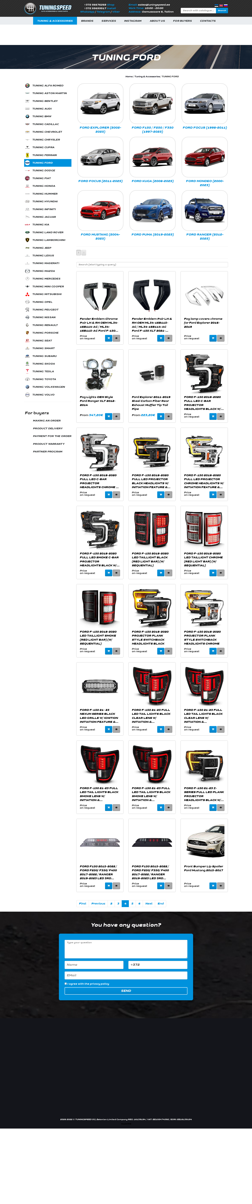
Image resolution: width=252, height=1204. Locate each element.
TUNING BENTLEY (45, 101)
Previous (98, 903)
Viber (116, 11)
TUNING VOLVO (43, 394)
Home (129, 76)
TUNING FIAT (41, 178)
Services (108, 20)
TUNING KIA (40, 224)
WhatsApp (87, 11)
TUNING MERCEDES (46, 278)
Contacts (208, 20)
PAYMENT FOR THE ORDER (52, 436)
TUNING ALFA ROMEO (48, 85)
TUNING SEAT (42, 340)
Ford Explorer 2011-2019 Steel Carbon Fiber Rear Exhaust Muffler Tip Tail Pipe (151, 403)
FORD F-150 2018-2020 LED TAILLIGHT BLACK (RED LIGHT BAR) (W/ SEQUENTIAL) (150, 559)
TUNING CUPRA (43, 147)
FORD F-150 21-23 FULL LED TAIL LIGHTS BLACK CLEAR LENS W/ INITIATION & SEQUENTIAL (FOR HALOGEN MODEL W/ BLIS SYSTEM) (151, 716)
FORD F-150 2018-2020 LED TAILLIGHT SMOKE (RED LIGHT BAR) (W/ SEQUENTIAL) (98, 637)
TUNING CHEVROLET (47, 131)
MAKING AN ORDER (47, 420)
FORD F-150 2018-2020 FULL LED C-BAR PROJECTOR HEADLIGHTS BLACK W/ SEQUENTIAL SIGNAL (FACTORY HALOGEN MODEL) (202, 403)
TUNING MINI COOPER (48, 286)
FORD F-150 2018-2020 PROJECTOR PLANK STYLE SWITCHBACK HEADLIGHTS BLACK (150, 637)
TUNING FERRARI (44, 155)
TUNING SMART (43, 348)
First (82, 903)
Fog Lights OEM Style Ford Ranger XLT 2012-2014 (97, 401)
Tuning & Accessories (55, 20)
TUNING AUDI (42, 108)
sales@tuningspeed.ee (154, 4)
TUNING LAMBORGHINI (48, 240)
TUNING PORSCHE (45, 332)
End (161, 903)
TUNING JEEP (41, 248)
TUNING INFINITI (44, 209)
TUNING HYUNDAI (45, 201)
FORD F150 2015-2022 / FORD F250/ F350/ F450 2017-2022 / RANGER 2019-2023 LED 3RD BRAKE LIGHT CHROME (98, 872)
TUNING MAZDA (43, 271)
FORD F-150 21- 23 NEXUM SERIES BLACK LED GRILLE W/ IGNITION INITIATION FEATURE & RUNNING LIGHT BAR (99, 716)
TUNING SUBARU (44, 356)
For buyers (182, 20)
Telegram (103, 11)
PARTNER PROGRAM (47, 451)
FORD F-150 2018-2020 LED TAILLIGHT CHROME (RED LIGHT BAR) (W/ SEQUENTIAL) (203, 559)
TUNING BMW (41, 116)
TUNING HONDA (43, 186)
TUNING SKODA (43, 363)
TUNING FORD (42, 162)
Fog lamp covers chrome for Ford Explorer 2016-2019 (203, 323)
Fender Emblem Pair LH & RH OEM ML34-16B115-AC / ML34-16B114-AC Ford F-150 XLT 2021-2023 (152, 324)
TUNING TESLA (43, 371)
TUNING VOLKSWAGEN (48, 387)
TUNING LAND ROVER (47, 232)
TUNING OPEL (42, 302)
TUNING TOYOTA (44, 379)
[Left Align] (78, 252)
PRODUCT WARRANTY (48, 444)
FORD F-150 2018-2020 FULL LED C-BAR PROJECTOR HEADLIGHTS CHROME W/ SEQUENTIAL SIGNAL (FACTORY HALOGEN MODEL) (100, 481)
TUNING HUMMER (45, 193)
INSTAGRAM (133, 20)
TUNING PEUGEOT (45, 309)
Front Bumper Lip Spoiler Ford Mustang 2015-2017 (203, 868)
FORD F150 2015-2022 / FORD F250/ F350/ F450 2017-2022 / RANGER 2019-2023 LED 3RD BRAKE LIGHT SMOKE (150, 872)
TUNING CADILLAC (45, 124)
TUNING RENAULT (45, 325)
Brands (87, 20)
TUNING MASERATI (45, 263)
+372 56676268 (95, 4)
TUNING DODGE (43, 170)
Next (149, 903)
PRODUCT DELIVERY (47, 428)
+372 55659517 (95, 8)
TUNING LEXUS (43, 255)
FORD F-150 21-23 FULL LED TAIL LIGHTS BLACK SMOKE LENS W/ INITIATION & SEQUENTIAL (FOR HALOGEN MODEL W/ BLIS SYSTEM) (99, 794)
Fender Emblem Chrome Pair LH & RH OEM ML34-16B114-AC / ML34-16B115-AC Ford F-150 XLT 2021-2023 (99, 324)
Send (126, 991)
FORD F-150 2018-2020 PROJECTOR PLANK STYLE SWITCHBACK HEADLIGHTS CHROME (202, 637)
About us (157, 20)
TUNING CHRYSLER (46, 139)
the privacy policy (96, 983)
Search (222, 10)
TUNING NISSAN (44, 317)
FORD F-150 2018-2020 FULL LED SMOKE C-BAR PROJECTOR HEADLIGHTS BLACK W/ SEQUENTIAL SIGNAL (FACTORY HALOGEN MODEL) (99, 559)
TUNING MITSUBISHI (47, 294)
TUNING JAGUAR (44, 217)
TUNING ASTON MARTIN (49, 93)
